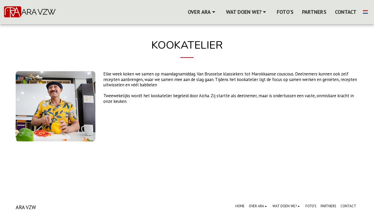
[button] (202, 12)
